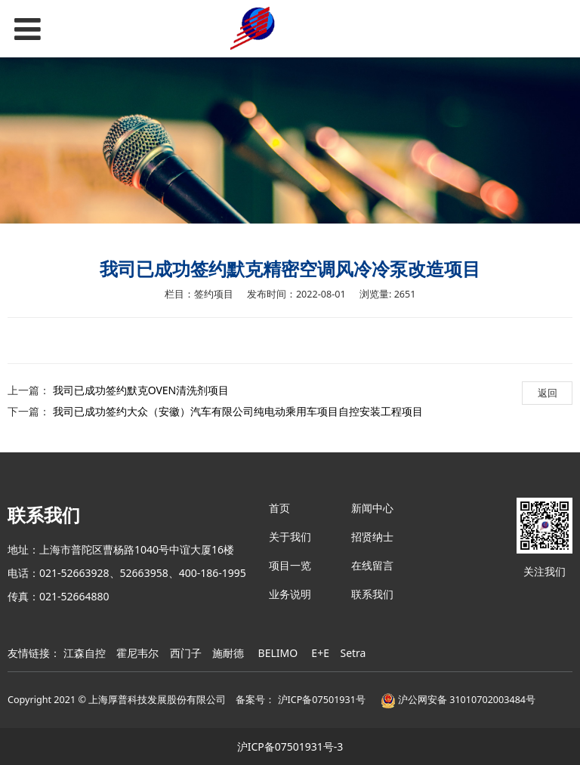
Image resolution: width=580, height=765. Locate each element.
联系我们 (372, 594)
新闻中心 (372, 508)
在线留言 (372, 565)
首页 (279, 508)
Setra (353, 653)
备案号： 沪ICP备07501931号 (301, 699)
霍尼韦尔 (137, 653)
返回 (547, 392)
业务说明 (290, 594)
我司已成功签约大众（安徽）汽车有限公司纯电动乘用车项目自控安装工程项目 (238, 411)
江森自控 (84, 653)
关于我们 (290, 536)
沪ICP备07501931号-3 (290, 746)
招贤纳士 (372, 536)
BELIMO (278, 653)
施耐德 (228, 653)
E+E (320, 653)
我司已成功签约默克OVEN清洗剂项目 (141, 390)
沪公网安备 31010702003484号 (458, 699)
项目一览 (290, 565)
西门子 (186, 653)
